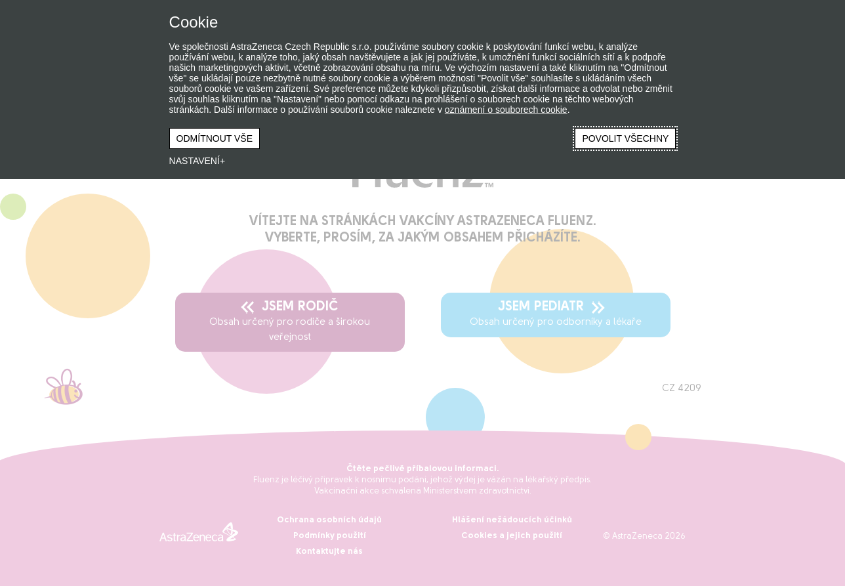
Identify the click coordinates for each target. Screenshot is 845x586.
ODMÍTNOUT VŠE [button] (214, 138)
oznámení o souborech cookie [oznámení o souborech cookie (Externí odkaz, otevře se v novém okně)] (506, 109)
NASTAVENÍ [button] (194, 161)
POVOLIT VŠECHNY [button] (625, 138)
